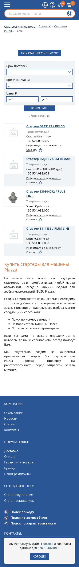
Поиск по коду (22, 512)
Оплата (9, 456)
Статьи (9, 424)
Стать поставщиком (19, 500)
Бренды (10, 468)
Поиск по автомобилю (29, 517)
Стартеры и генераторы (20, 26)
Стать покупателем (18, 494)
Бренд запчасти (18, 80)
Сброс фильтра (40, 116)
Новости (10, 418)
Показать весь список (39, 53)
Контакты (11, 430)
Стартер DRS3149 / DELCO (45, 126)
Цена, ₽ (11, 93)
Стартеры (45, 26)
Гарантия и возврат (19, 462)
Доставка (11, 451)
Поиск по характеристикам (33, 523)
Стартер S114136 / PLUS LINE (48, 228)
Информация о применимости (43, 145)
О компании (13, 413)
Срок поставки (16, 66)
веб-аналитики (48, 548)
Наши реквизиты (17, 474)
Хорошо (39, 556)
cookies (48, 544)
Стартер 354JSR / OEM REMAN (48, 159)
